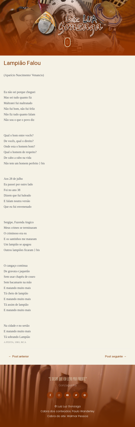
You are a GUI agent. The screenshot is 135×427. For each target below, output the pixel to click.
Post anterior (18, 356)
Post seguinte (116, 356)
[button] (67, 43)
